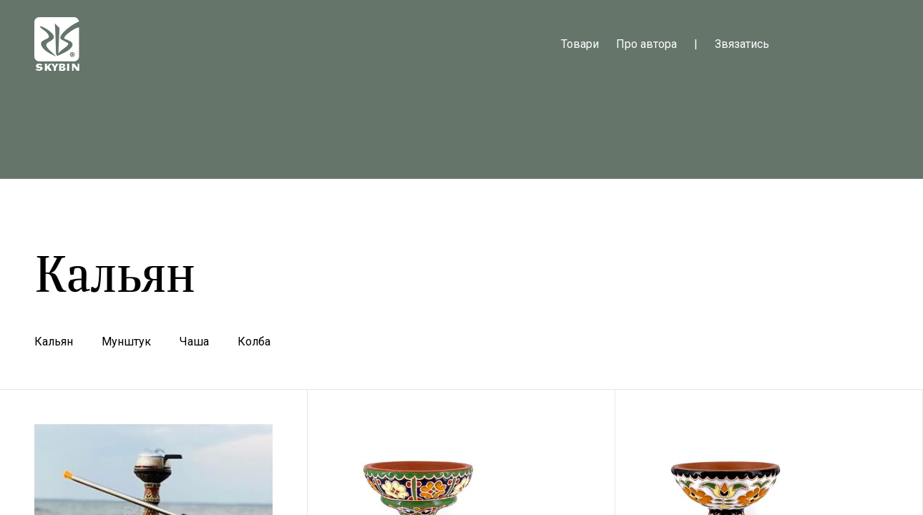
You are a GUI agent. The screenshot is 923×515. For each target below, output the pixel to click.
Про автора (646, 44)
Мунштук (126, 341)
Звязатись (742, 44)
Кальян (53, 341)
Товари (580, 44)
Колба (254, 341)
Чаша (194, 341)
